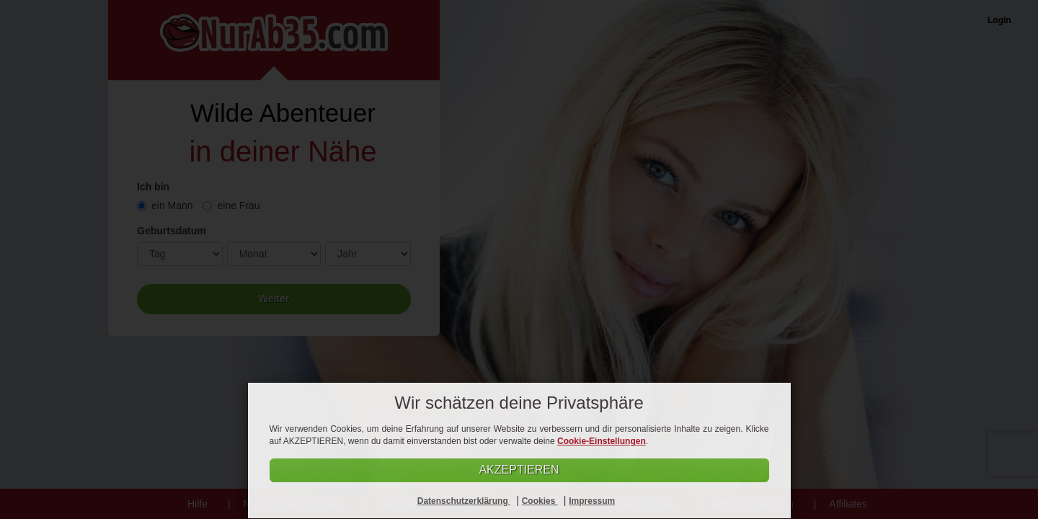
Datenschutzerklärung (463, 501)
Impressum (592, 501)
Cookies (540, 501)
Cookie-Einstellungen (601, 441)
